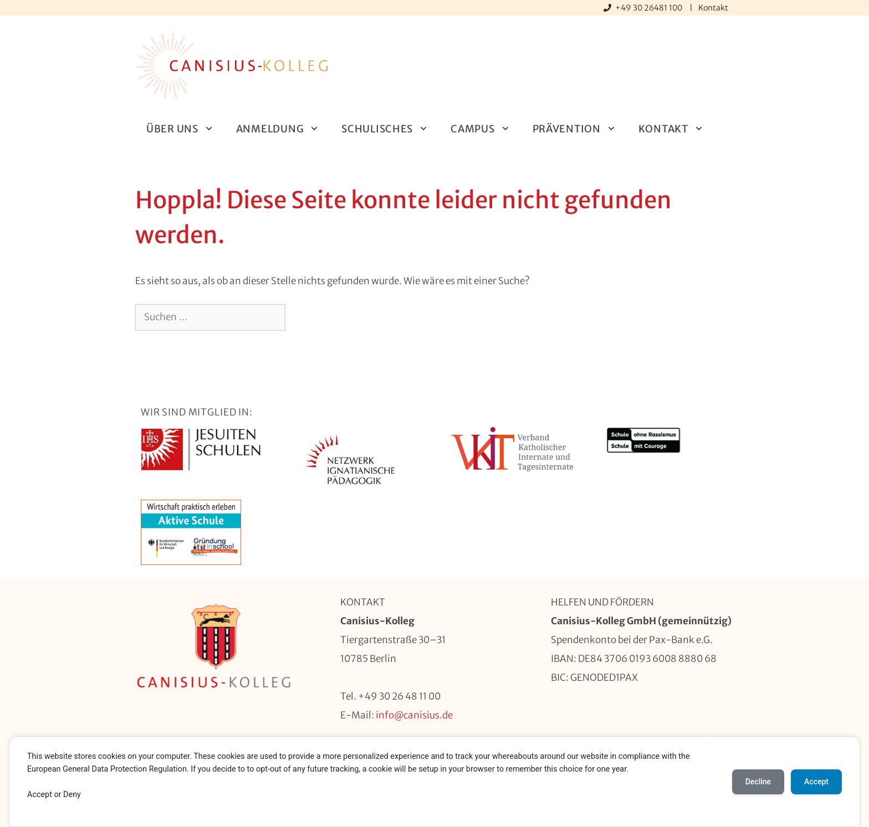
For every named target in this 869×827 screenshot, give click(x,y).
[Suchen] (303, 317)
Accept (816, 782)
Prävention (580, 128)
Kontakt (713, 8)
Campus (486, 128)
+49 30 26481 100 (649, 8)
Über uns (185, 128)
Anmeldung (283, 128)
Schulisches (390, 128)
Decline (758, 782)
